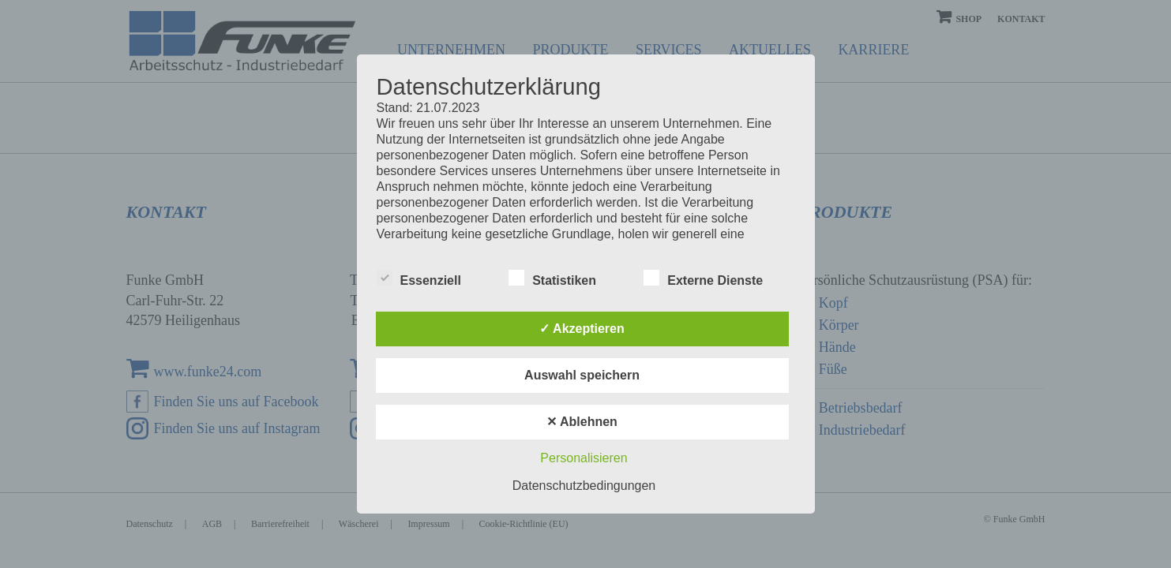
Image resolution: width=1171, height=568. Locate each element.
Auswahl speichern (582, 375)
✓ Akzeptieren (582, 328)
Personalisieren (583, 458)
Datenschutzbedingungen (583, 485)
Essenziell (419, 278)
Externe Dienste (703, 278)
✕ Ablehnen (581, 421)
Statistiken (552, 278)
